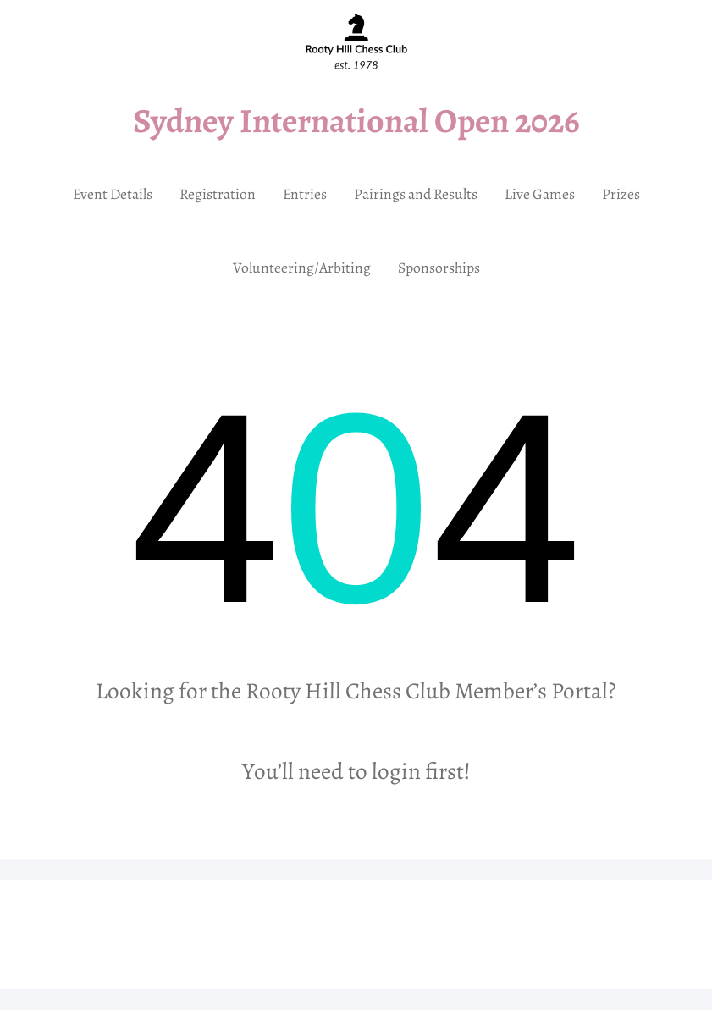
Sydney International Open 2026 (356, 120)
